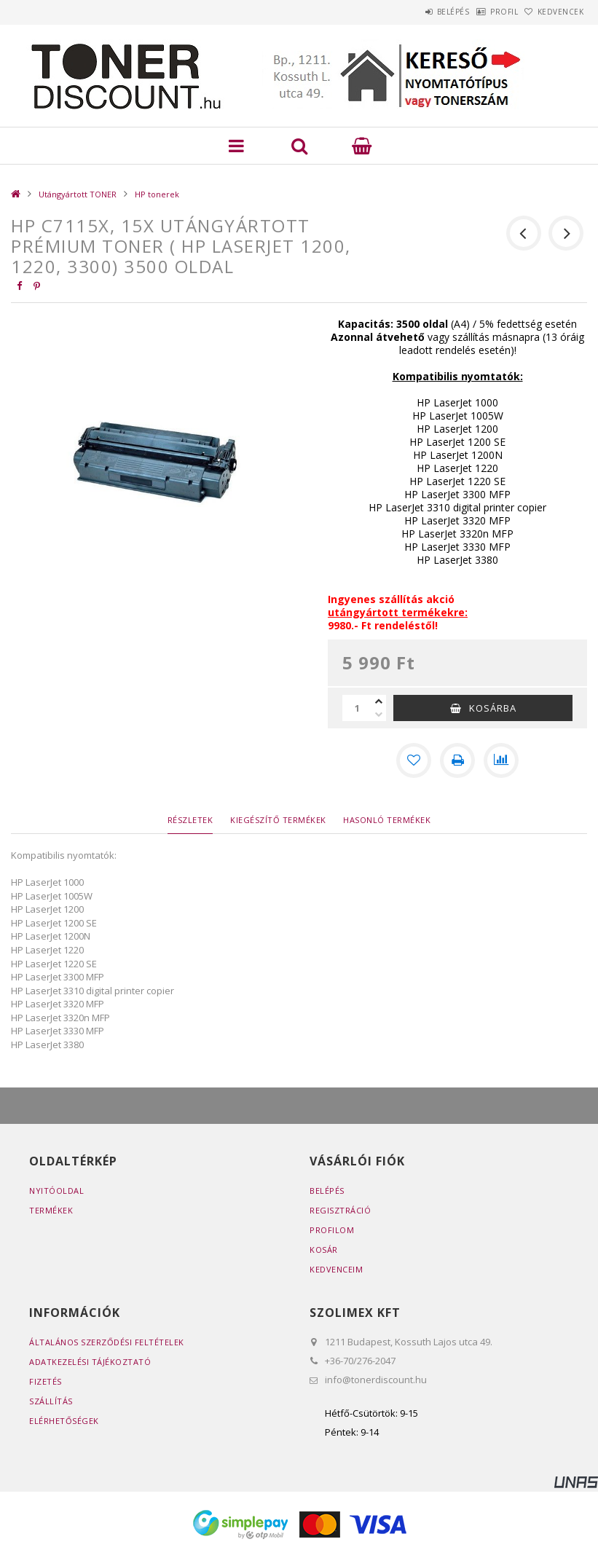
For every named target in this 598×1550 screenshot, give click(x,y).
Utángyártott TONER (78, 194)
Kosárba (492, 708)
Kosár (324, 1249)
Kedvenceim (336, 1269)
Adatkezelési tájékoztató (90, 1361)
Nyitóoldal (56, 1190)
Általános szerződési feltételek (106, 1342)
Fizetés (45, 1381)
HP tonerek (157, 194)
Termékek (51, 1210)
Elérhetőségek (64, 1420)
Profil (481, 12)
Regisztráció (340, 1210)
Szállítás (51, 1401)
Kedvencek (553, 12)
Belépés (415, 12)
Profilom (332, 1229)
